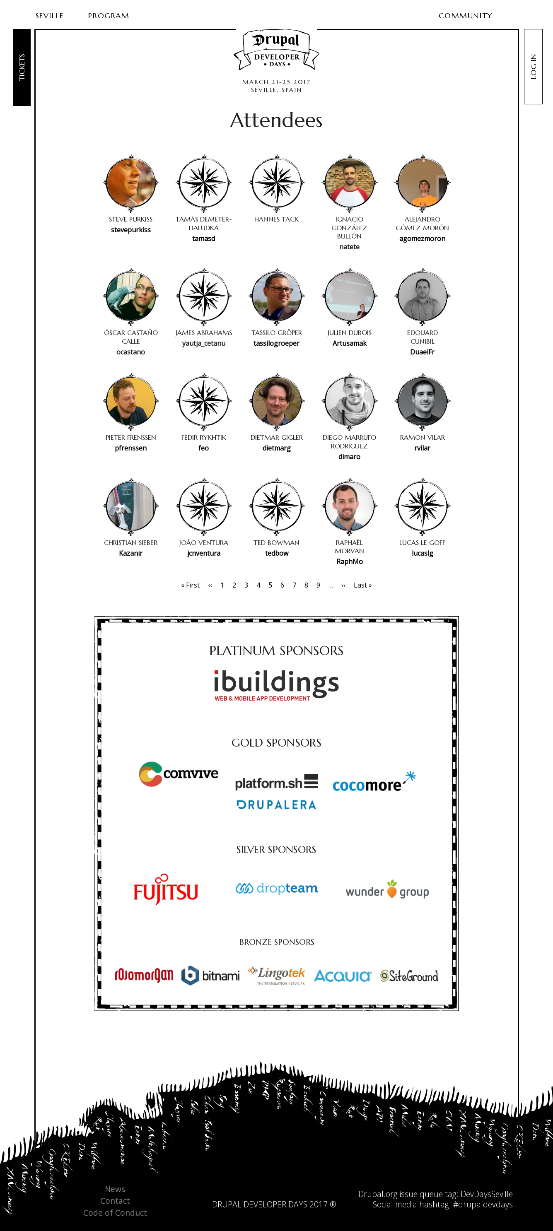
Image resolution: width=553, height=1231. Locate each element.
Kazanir (130, 553)
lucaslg (422, 553)
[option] (166, 889)
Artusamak (350, 343)
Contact (115, 1201)
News (115, 1189)
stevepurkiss (131, 229)
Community (466, 15)
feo (203, 448)
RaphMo (349, 561)
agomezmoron (422, 238)
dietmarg (277, 448)
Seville (50, 15)
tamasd (203, 238)
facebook (282, 1192)
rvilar (422, 448)
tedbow (276, 553)
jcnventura (203, 553)
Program (108, 15)
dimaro (349, 456)
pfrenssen (131, 448)
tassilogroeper (276, 343)
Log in (533, 66)
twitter (266, 1192)
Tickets (22, 67)
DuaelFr (422, 352)
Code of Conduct (115, 1213)
